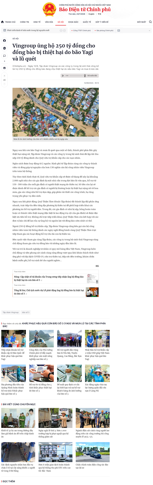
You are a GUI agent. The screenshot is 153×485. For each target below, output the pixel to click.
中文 (99, 14)
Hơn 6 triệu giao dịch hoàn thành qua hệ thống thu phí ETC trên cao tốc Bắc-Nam (55, 468)
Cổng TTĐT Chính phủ (81, 30)
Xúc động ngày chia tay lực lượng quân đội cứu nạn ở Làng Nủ (96, 387)
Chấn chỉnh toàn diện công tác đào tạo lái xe (92, 466)
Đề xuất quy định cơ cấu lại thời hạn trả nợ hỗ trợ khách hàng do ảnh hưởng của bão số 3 (69, 389)
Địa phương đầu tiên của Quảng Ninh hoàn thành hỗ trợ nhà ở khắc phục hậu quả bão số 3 (12, 389)
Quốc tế (87, 22)
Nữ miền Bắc (92, 76)
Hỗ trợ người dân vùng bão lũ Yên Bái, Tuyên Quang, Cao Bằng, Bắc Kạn (69, 353)
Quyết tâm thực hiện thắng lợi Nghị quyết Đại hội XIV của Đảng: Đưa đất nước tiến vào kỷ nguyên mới (32, 30)
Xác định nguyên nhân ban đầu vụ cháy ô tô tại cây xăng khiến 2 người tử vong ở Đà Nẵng (18, 468)
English (91, 14)
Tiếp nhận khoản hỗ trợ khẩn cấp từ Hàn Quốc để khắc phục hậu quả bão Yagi (12, 354)
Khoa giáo (73, 22)
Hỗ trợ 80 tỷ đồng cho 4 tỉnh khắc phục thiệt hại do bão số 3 (40, 387)
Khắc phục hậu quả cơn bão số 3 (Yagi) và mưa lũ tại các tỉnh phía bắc (54, 325)
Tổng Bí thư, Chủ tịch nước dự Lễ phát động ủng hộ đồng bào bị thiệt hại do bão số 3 (49, 292)
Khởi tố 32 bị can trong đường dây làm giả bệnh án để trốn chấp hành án (17, 433)
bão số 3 (25, 312)
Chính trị (24, 22)
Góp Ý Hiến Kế (101, 22)
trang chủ (8, 22)
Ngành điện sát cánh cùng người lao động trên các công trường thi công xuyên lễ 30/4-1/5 (92, 433)
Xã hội (61, 22)
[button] (61, 30)
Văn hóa (49, 22)
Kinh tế (37, 22)
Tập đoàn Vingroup (11, 312)
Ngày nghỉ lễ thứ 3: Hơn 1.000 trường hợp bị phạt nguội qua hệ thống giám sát (53, 433)
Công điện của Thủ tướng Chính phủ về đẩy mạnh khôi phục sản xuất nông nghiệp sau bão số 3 (41, 354)
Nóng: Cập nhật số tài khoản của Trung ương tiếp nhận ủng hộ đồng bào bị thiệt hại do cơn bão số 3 (49, 278)
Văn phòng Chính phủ (104, 30)
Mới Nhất (141, 22)
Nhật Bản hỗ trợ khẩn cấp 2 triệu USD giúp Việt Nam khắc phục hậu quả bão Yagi (97, 354)
